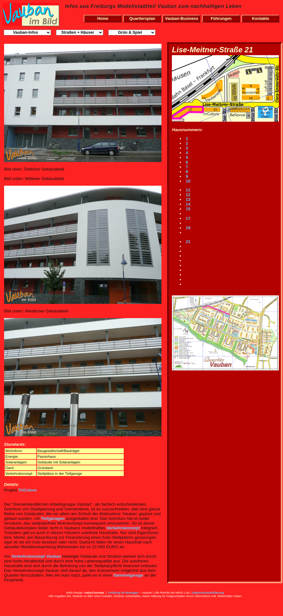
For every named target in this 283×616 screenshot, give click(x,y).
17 (187, 218)
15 (187, 208)
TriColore (27, 490)
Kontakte (260, 18)
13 (187, 199)
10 (187, 181)
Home (102, 18)
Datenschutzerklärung (208, 592)
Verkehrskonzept (123, 528)
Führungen (221, 18)
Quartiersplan (142, 18)
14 (187, 204)
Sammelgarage (128, 575)
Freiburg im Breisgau (123, 592)
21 (187, 241)
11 (187, 190)
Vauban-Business (181, 18)
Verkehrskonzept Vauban (36, 556)
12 (187, 194)
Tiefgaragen (53, 518)
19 (187, 227)
